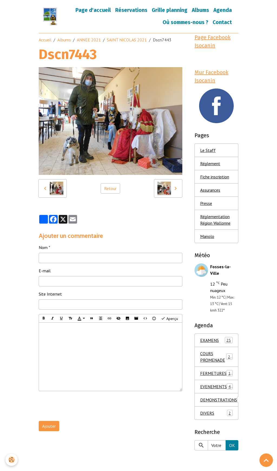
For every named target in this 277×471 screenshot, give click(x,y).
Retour (110, 188)
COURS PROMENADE (216, 357)
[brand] (50, 16)
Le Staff (208, 150)
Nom (43, 247)
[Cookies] (11, 460)
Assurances (210, 190)
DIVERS (216, 413)
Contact (222, 22)
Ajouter (49, 426)
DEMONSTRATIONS (219, 400)
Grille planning (169, 10)
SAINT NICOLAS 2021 (127, 39)
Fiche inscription (214, 176)
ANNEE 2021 (89, 39)
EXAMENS (216, 340)
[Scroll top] (266, 460)
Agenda (222, 10)
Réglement (210, 163)
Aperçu (169, 318)
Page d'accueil (93, 10)
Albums (200, 10)
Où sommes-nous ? (185, 22)
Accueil (45, 39)
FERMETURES (217, 373)
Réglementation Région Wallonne (215, 220)
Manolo (207, 236)
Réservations (131, 10)
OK (232, 445)
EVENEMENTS (216, 386)
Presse (206, 203)
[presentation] (80, 406)
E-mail (45, 270)
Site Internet (50, 294)
